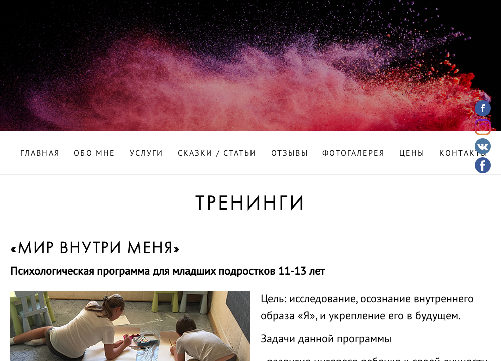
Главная (40, 154)
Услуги (147, 154)
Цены (412, 154)
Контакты (463, 154)
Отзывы (289, 154)
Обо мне (94, 154)
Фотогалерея (353, 154)
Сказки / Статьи (217, 154)
